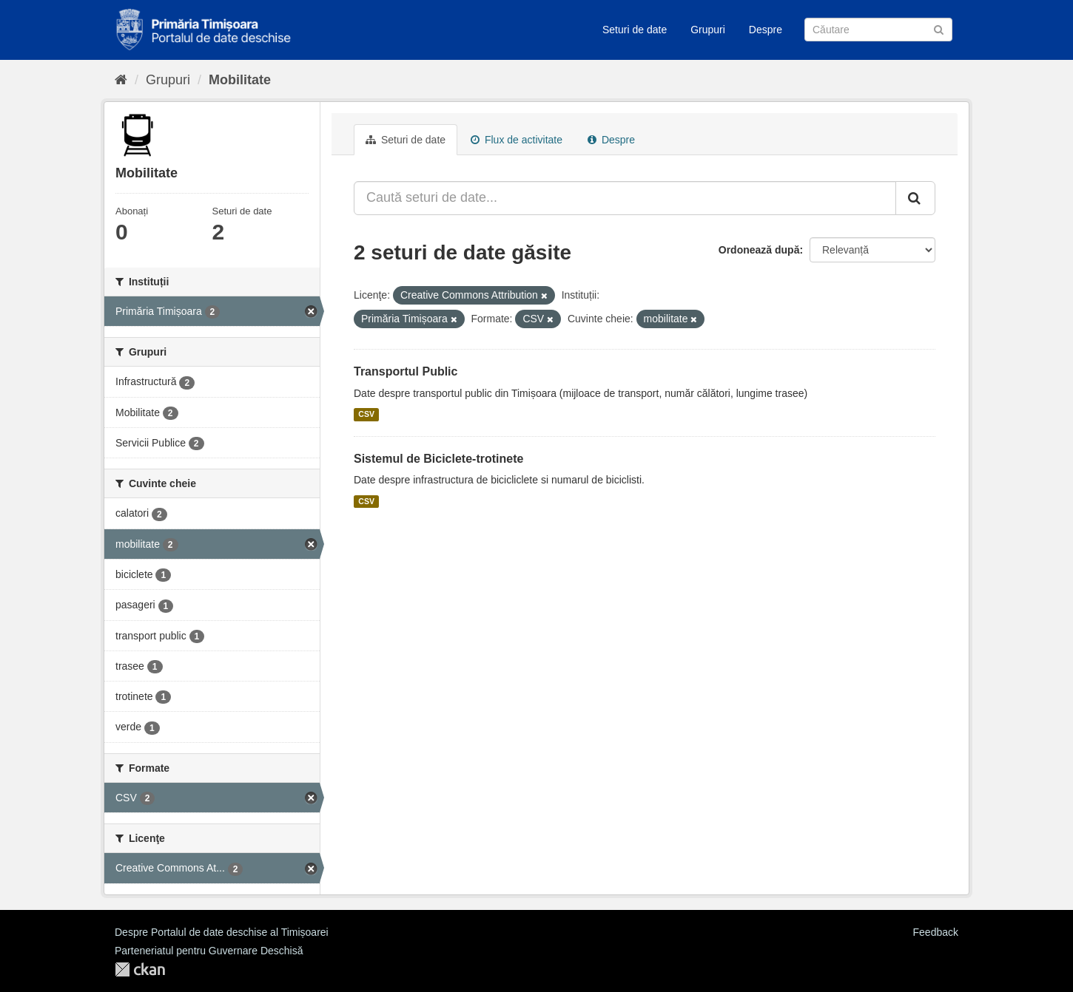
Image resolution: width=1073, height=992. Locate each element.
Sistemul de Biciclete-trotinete (438, 458)
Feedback (935, 932)
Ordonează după (759, 250)
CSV (366, 414)
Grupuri (707, 29)
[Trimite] (938, 28)
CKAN (140, 969)
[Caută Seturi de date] (878, 29)
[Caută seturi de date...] (625, 198)
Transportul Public (405, 371)
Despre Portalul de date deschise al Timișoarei (222, 932)
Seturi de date (634, 29)
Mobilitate (240, 79)
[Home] (121, 79)
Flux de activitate (516, 140)
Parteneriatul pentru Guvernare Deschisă (209, 951)
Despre (765, 29)
